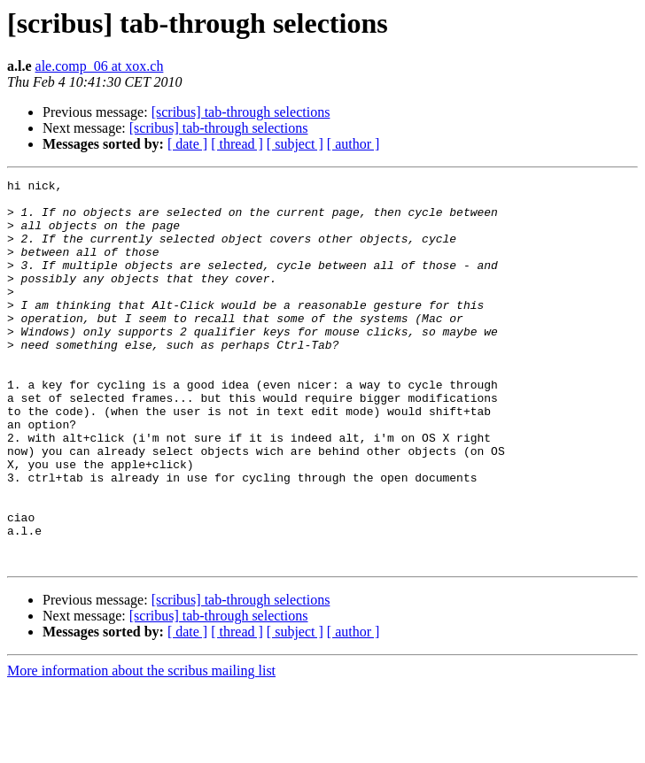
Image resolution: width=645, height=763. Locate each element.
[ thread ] (237, 143)
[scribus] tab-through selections (241, 111)
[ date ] (187, 143)
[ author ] (353, 143)
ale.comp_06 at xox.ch (99, 65)
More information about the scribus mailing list (141, 747)
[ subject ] (295, 143)
